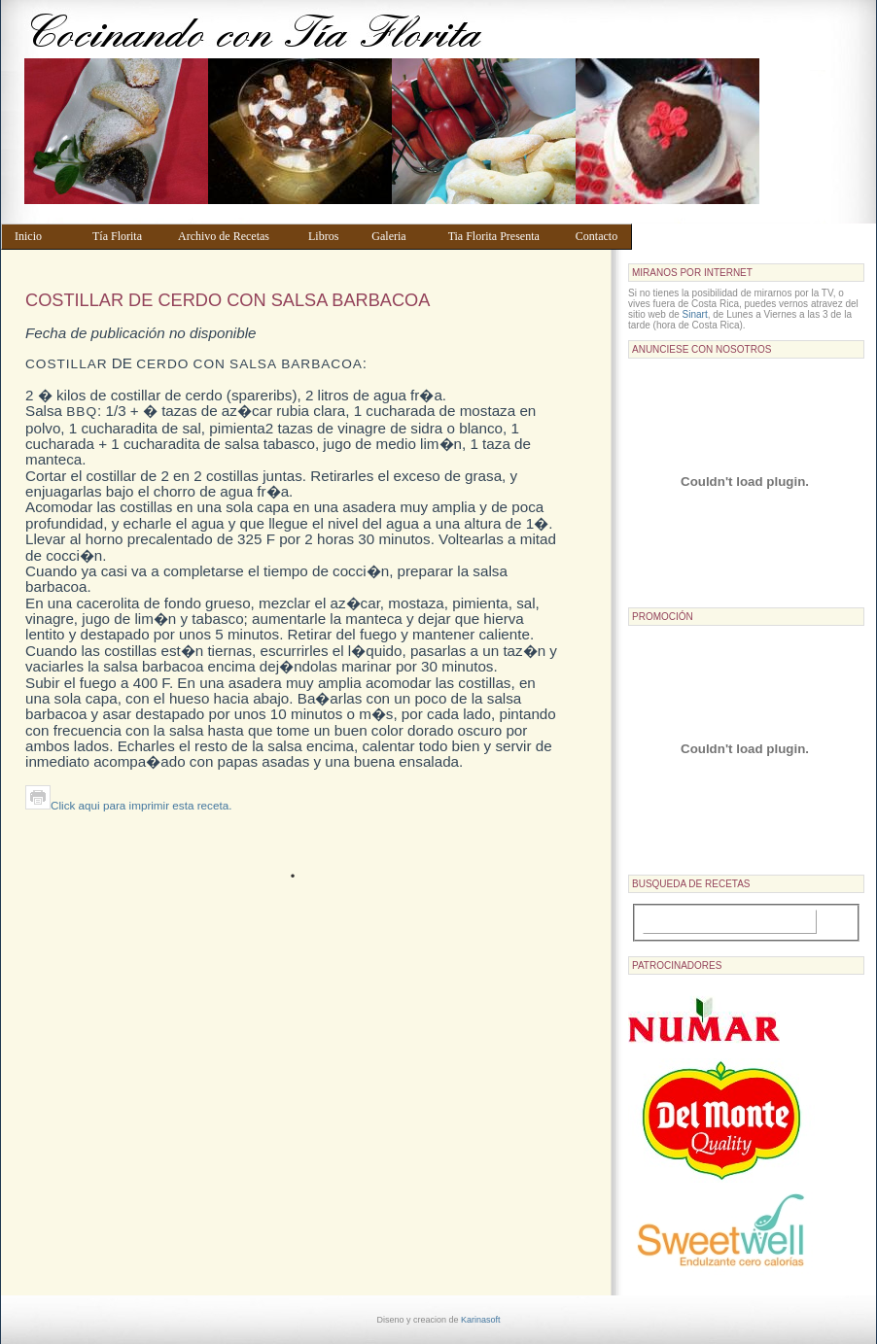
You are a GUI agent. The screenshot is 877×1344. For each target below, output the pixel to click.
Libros (330, 236)
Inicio (44, 236)
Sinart (695, 314)
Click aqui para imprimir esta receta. (128, 805)
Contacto (599, 236)
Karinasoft (481, 1320)
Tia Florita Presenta (502, 236)
